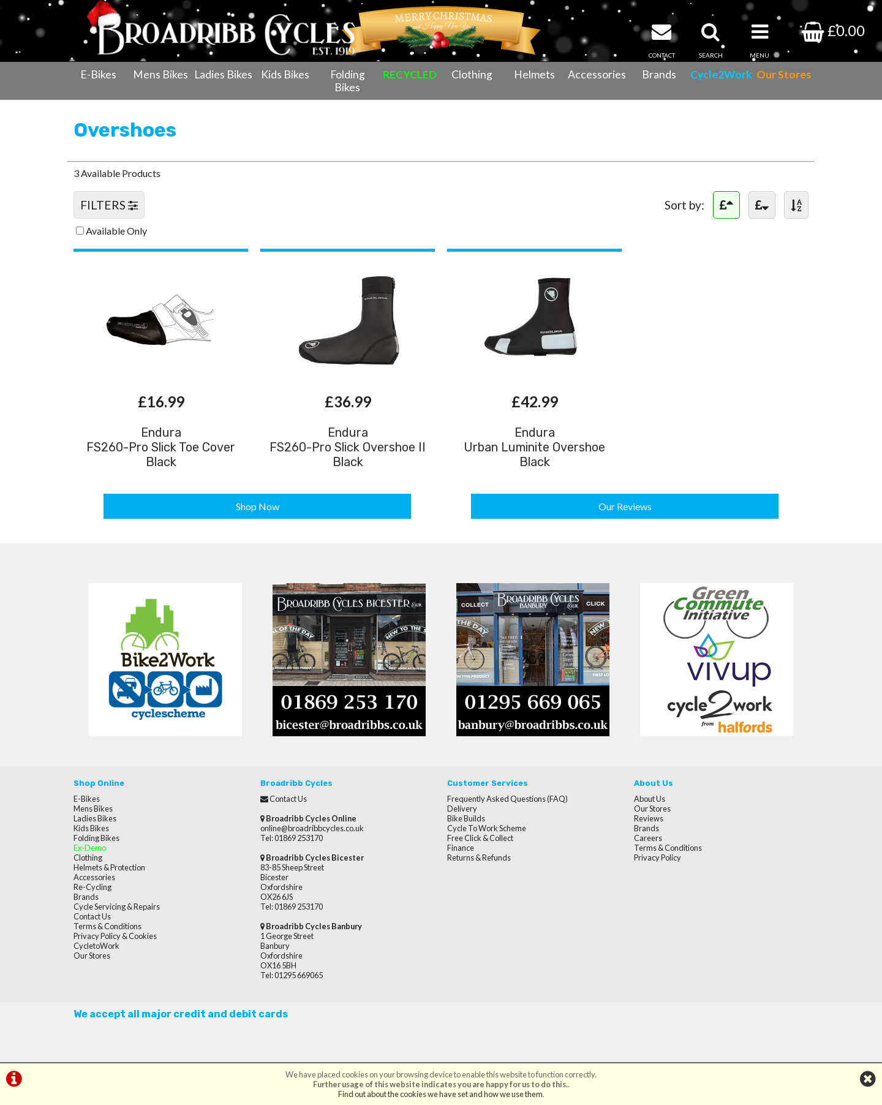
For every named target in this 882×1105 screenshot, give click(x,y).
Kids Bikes (285, 74)
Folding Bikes (347, 81)
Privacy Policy (657, 857)
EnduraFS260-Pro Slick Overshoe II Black (348, 447)
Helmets (534, 74)
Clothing (471, 74)
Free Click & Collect (480, 838)
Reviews (648, 818)
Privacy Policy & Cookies (115, 936)
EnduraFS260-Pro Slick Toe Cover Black (160, 447)
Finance (460, 848)
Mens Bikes (160, 74)
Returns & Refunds (479, 857)
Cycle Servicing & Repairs (117, 906)
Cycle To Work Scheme (486, 828)
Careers (648, 838)
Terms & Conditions (107, 926)
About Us (649, 799)
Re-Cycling (92, 887)
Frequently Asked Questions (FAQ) (507, 799)
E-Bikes (98, 74)
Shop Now (257, 506)
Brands (659, 74)
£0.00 (833, 30)
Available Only (116, 230)
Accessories (597, 74)
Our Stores (92, 955)
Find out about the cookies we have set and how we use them (440, 1094)
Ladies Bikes (223, 74)
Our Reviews (625, 506)
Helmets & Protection (109, 867)
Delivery (462, 808)
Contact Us (92, 916)
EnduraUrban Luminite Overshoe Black (534, 447)
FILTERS (109, 205)
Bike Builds (466, 818)
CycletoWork (96, 946)
